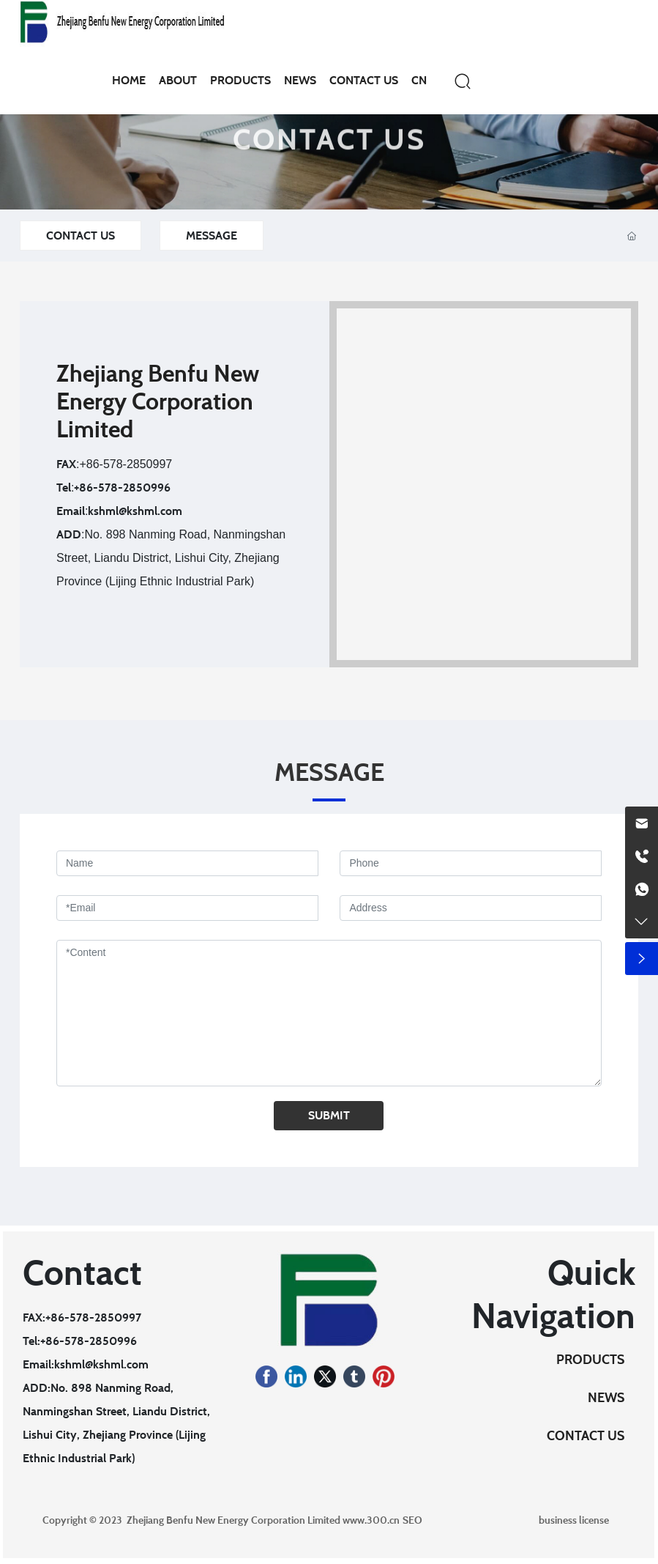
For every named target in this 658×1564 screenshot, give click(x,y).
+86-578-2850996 (122, 487)
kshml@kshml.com (135, 511)
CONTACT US (329, 153)
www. (355, 1519)
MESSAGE (211, 235)
